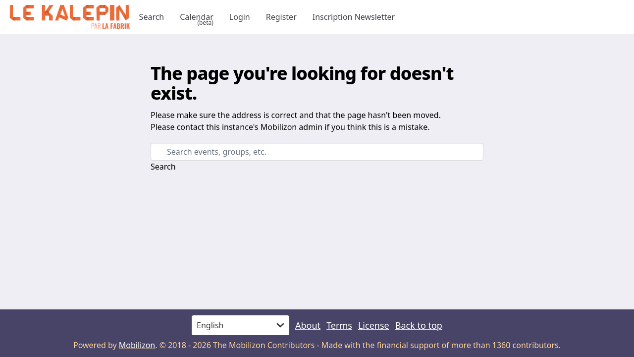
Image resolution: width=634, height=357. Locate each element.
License (373, 325)
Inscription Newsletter (354, 16)
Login (239, 16)
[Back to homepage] (69, 17)
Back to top (418, 325)
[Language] (240, 325)
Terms (339, 325)
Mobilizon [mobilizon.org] (137, 345)
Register (281, 16)
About (307, 325)
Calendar (196, 17)
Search (151, 16)
